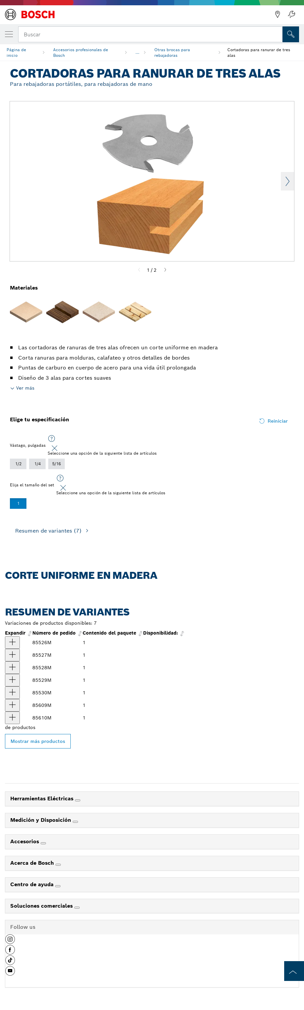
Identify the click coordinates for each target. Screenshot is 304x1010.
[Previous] (139, 270)
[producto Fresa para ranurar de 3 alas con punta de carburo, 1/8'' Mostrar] (12, 680)
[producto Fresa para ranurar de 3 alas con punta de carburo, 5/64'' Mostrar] (12, 655)
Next (287, 181)
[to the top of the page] (294, 971)
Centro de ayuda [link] (32, 884)
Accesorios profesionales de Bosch (80, 52)
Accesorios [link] (25, 841)
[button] (10, 942)
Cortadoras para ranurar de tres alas (258, 52)
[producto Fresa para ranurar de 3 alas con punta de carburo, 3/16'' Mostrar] (12, 705)
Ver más (25, 388)
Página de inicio (16, 52)
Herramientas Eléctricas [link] (42, 798)
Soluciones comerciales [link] (42, 905)
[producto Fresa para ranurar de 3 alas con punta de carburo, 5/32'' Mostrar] (12, 692)
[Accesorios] (43, 843)
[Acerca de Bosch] (58, 865)
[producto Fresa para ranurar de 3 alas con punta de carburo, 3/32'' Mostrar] (12, 667)
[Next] (165, 270)
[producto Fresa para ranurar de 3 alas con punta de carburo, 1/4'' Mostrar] (12, 718)
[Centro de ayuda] (57, 886)
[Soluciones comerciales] (77, 908)
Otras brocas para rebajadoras (172, 52)
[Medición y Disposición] (75, 822)
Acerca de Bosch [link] (33, 862)
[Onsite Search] (291, 34)
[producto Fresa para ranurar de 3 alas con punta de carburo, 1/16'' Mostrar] (12, 642)
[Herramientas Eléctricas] (77, 800)
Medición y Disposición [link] (41, 820)
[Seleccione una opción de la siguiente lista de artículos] (52, 439)
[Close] (54, 448)
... (137, 52)
